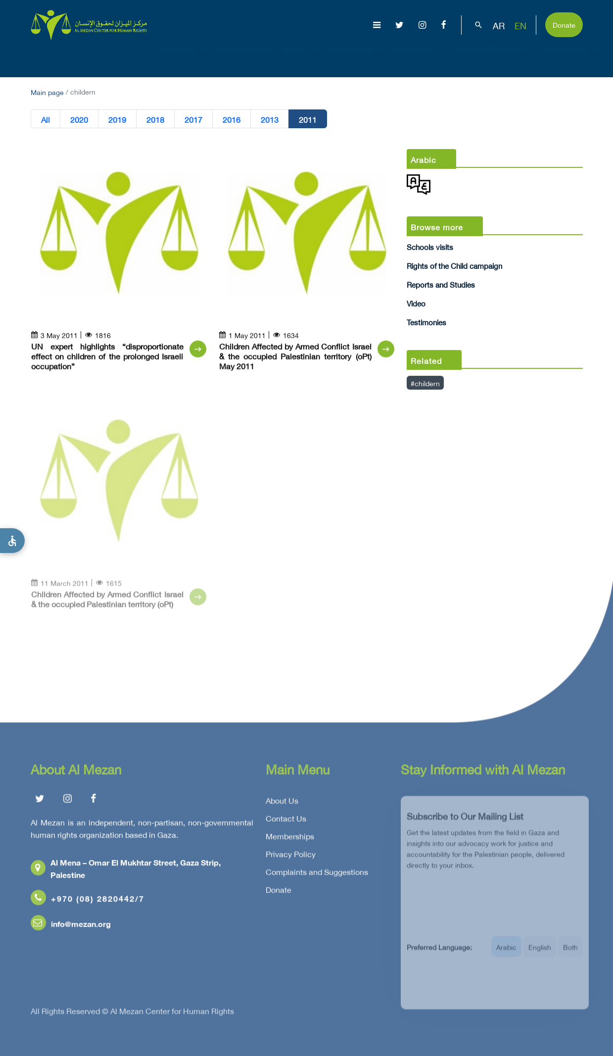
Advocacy (419, 57)
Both (570, 953)
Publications (357, 57)
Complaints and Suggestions (317, 874)
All (45, 119)
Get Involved (570, 57)
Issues (301, 57)
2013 (270, 119)
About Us (185, 57)
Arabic (506, 953)
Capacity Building (492, 57)
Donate (564, 24)
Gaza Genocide (246, 57)
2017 (193, 119)
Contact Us (286, 820)
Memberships (290, 838)
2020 (79, 119)
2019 (117, 119)
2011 (308, 119)
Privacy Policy (291, 856)
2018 (155, 119)
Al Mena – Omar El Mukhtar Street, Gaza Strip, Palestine (126, 870)
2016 (231, 119)
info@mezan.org (71, 925)
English (539, 953)
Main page (47, 91)
